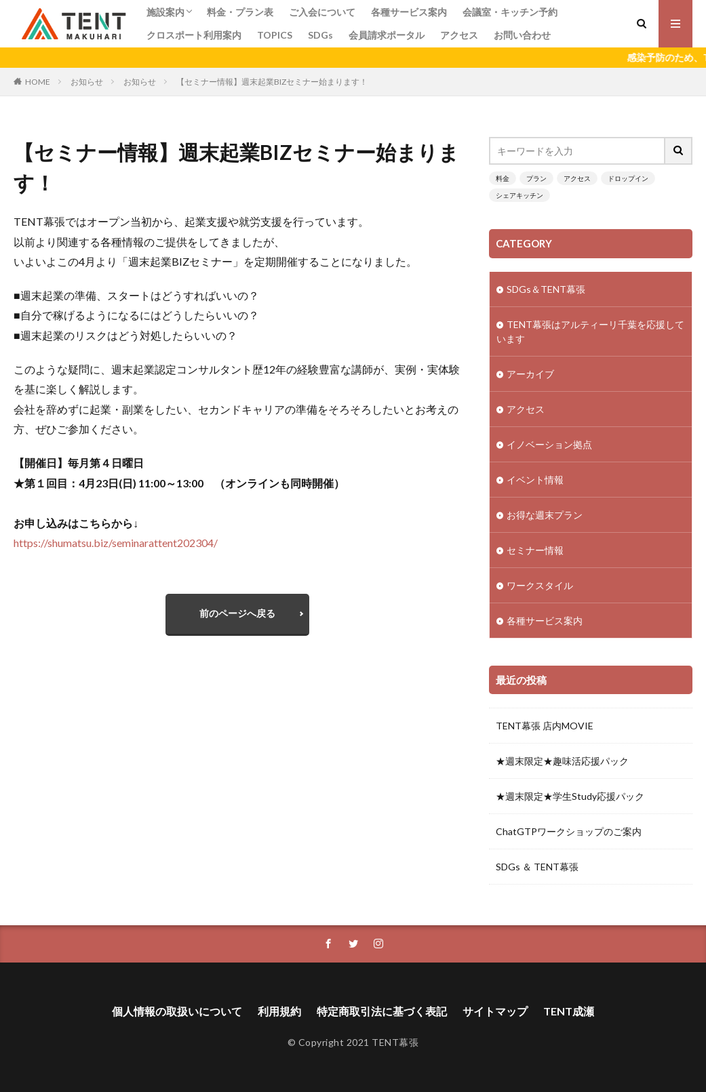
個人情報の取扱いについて (177, 1011)
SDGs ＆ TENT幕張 (537, 866)
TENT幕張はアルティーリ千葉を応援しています (590, 331)
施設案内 (165, 12)
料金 (502, 178)
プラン (536, 178)
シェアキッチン (519, 195)
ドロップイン (628, 178)
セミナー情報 (535, 550)
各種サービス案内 (409, 12)
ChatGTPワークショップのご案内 (569, 831)
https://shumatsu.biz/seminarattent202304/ (116, 542)
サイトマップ (495, 1011)
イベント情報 (535, 479)
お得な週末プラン (545, 515)
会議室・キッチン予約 (510, 12)
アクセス (459, 35)
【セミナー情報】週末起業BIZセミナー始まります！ (272, 82)
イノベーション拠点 (549, 444)
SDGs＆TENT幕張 (546, 289)
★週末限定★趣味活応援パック (562, 761)
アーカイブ (530, 374)
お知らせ (87, 82)
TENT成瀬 (568, 1011)
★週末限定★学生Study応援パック (570, 796)
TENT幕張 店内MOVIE (544, 725)
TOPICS (274, 35)
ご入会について (322, 12)
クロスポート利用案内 (193, 35)
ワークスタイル (540, 585)
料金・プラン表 (240, 12)
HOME (37, 82)
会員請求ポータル (387, 35)
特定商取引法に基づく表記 (382, 1011)
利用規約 (279, 1011)
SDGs (320, 35)
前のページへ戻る (237, 613)
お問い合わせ (522, 35)
